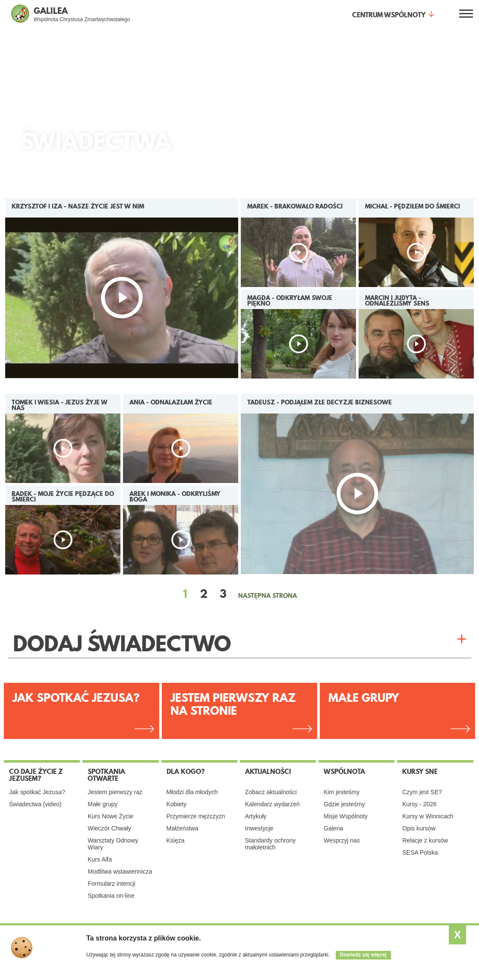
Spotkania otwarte (106, 775)
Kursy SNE (420, 771)
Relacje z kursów (425, 840)
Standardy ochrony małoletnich (270, 844)
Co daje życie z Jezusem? (36, 775)
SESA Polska (420, 852)
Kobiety (177, 804)
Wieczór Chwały (109, 828)
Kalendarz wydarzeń (272, 804)
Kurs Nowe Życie (110, 816)
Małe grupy (363, 698)
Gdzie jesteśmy (344, 804)
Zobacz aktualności (271, 792)
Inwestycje (259, 828)
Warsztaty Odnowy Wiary (113, 844)
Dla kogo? (186, 771)
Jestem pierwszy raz (115, 792)
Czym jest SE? (422, 792)
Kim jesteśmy (341, 792)
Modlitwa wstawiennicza (120, 871)
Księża (176, 840)
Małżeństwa (183, 828)
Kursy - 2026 (419, 804)
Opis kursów (418, 828)
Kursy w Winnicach (427, 816)
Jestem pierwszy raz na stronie (233, 704)
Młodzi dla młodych (192, 792)
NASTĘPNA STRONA (267, 595)
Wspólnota (344, 771)
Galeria (333, 828)
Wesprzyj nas (342, 840)
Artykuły (256, 816)
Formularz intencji (111, 883)
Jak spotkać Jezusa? (76, 698)
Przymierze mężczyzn (196, 816)
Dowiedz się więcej (363, 955)
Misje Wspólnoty (346, 816)
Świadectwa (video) (35, 804)
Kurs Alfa (100, 859)
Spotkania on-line (111, 895)
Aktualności (268, 771)
